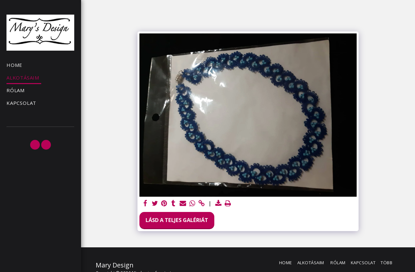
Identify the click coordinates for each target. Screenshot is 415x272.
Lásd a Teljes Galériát (177, 220)
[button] (35, 145)
